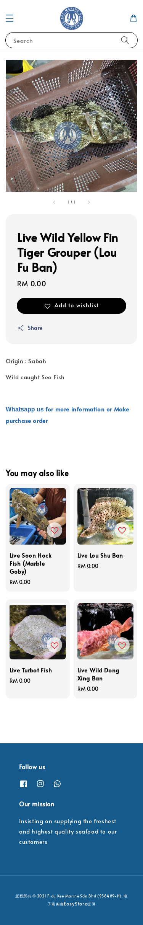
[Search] (125, 40)
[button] (9, 18)
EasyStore (75, 903)
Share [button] (30, 327)
